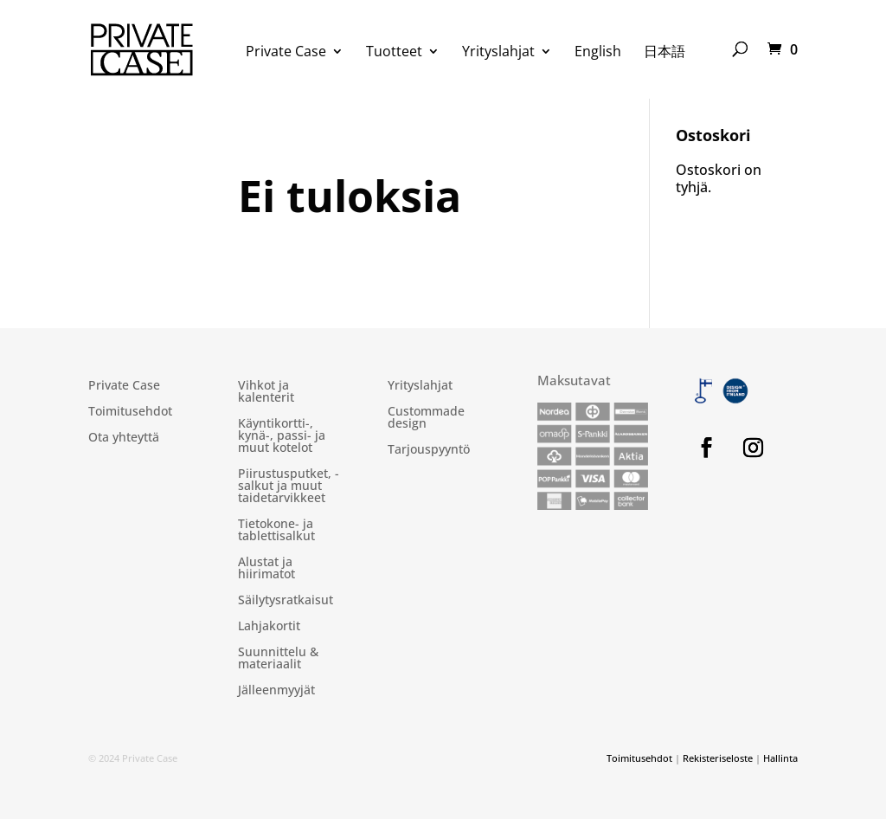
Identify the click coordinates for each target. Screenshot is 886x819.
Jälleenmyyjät (276, 691)
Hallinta (780, 757)
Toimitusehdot (130, 412)
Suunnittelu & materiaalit (278, 659)
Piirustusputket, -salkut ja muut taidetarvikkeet (288, 487)
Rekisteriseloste (718, 757)
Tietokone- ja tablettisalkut (276, 531)
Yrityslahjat (498, 53)
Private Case (286, 53)
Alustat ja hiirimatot (266, 569)
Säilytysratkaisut (285, 601)
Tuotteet (394, 53)
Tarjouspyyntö (429, 450)
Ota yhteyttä (123, 438)
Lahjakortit (269, 627)
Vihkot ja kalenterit (266, 392)
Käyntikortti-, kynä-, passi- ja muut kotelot (281, 436)
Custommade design (426, 418)
